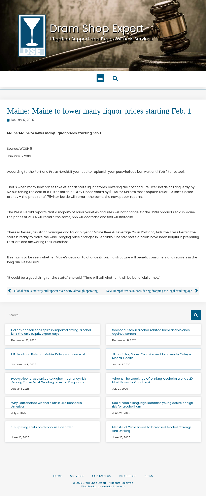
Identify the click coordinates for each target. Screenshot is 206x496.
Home (57, 476)
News (148, 476)
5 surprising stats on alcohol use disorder (42, 427)
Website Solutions (113, 487)
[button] (100, 78)
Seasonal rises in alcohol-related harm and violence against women (151, 332)
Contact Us (101, 476)
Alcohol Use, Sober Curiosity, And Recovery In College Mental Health (151, 356)
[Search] (196, 315)
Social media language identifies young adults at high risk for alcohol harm (152, 405)
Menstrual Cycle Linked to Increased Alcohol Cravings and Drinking (152, 429)
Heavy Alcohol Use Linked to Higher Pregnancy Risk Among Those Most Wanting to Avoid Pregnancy (48, 380)
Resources (127, 476)
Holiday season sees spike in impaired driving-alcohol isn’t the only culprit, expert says (51, 332)
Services (77, 476)
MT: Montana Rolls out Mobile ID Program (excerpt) (49, 354)
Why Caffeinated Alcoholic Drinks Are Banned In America (46, 405)
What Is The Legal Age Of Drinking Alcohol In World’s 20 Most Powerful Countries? (152, 380)
